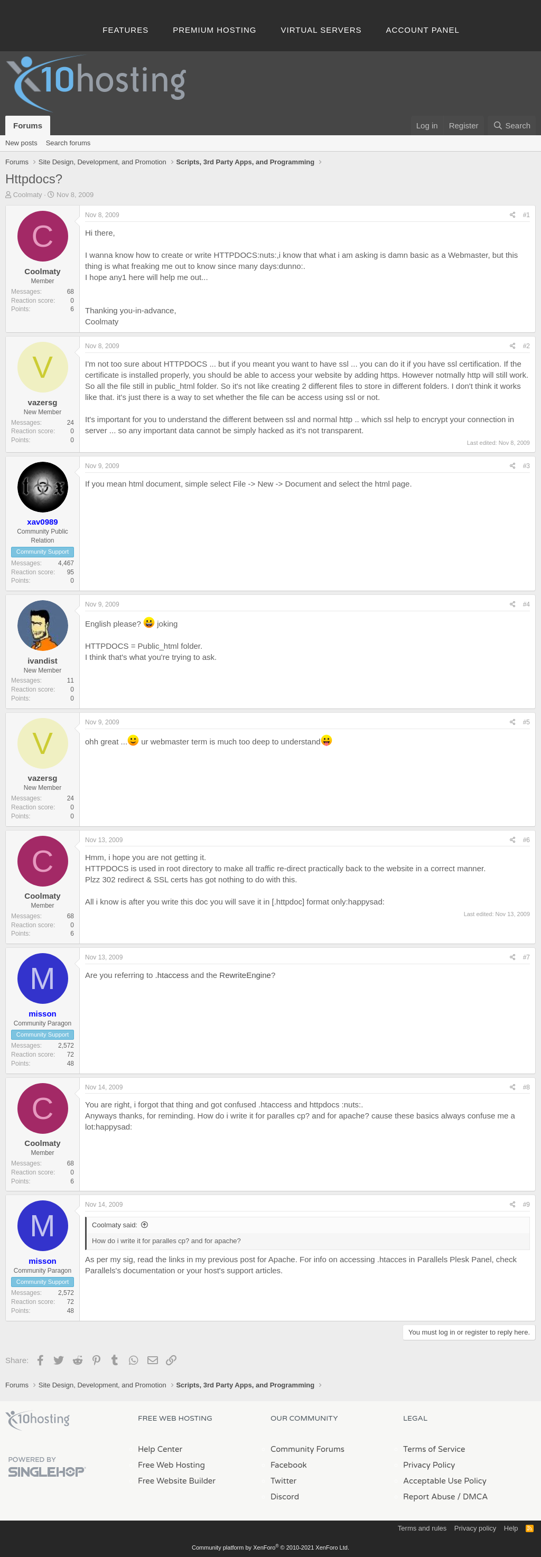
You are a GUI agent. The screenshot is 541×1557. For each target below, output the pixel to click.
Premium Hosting (214, 29)
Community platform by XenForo (270, 1547)
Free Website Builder (177, 1481)
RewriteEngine (245, 975)
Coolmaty (27, 195)
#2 (526, 346)
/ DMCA (472, 1497)
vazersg (43, 402)
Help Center (160, 1449)
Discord (284, 1497)
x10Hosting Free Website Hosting (37, 1420)
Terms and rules (422, 1528)
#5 (526, 722)
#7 (526, 957)
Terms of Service (434, 1449)
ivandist (42, 660)
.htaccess (172, 975)
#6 (526, 840)
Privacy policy (475, 1528)
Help (511, 1528)
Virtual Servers (321, 29)
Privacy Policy (429, 1465)
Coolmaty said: (114, 1225)
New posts (21, 143)
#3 (526, 466)
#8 (526, 1087)
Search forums (68, 143)
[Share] (512, 215)
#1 (526, 215)
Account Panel (423, 29)
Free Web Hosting (171, 1465)
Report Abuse (429, 1497)
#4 (526, 604)
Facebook (288, 1465)
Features (125, 29)
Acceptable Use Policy (445, 1481)
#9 (526, 1204)
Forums (27, 125)
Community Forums (307, 1449)
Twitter (283, 1481)
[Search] (512, 125)
